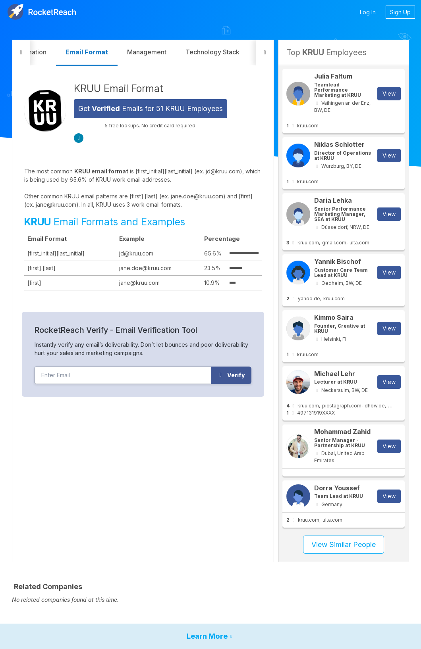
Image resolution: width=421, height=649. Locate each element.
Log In (368, 12)
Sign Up (400, 12)
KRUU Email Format (118, 88)
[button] (21, 53)
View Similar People (343, 544)
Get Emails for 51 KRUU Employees (150, 108)
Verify (231, 375)
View (389, 93)
